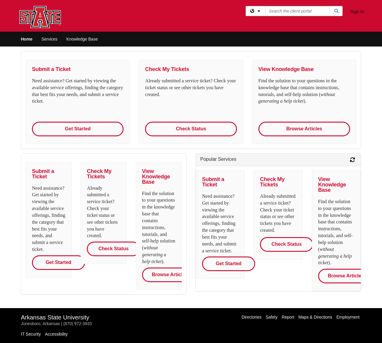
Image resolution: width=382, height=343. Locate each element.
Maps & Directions (315, 317)
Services (49, 39)
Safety (272, 317)
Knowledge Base (82, 39)
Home (27, 39)
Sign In (357, 11)
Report (288, 317)
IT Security (31, 334)
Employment (348, 317)
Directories (251, 317)
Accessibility (56, 334)
